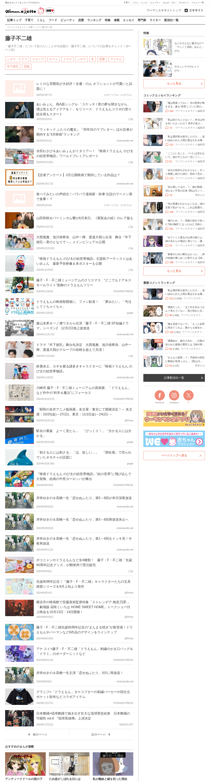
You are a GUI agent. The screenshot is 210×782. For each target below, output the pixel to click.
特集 (108, 20)
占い (174, 2)
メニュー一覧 (198, 2)
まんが (166, 2)
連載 (117, 20)
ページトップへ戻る (174, 455)
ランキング (94, 20)
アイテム (116, 58)
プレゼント (184, 2)
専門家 (142, 20)
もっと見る (174, 83)
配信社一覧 (171, 20)
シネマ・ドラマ (17, 58)
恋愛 (81, 20)
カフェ (53, 58)
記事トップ (14, 20)
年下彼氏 (12, 66)
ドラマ (67, 58)
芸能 (27, 66)
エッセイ (128, 20)
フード (53, 20)
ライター (155, 20)
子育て (127, 2)
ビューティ (155, 2)
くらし (135, 2)
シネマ (81, 58)
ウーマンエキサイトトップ (164, 10)
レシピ (144, 2)
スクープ (38, 58)
